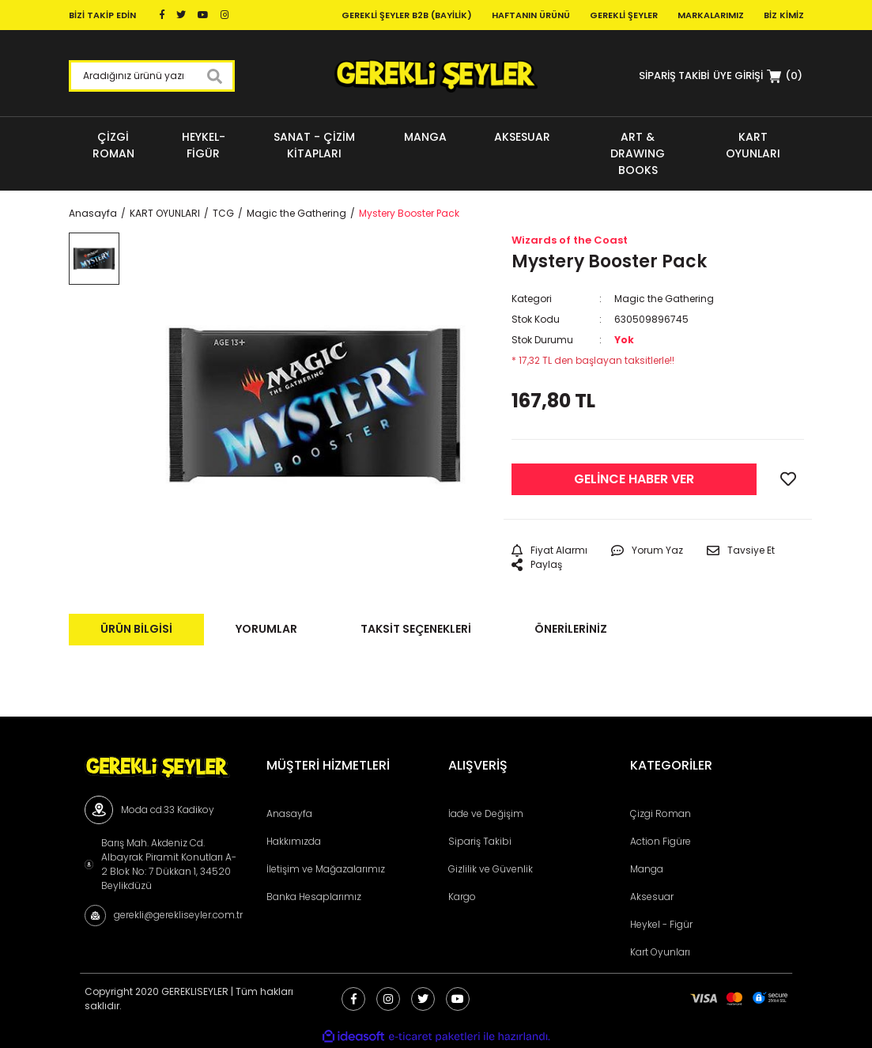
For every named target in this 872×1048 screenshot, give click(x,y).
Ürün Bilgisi (136, 629)
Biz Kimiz (784, 15)
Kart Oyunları (660, 952)
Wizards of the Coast (569, 240)
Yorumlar (266, 629)
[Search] (152, 76)
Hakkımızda (293, 841)
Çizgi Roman (660, 813)
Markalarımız (711, 15)
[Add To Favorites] (788, 479)
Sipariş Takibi (479, 841)
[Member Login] (738, 75)
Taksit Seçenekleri (416, 629)
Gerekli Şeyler (624, 15)
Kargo (462, 896)
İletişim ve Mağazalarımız (325, 869)
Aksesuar (652, 896)
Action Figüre (660, 841)
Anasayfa (289, 813)
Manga (646, 869)
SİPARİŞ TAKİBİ (674, 75)
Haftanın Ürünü (531, 15)
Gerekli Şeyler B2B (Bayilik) (407, 15)
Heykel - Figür (661, 924)
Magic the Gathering (664, 298)
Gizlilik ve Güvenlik (490, 869)
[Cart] (785, 76)
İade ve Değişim (485, 813)
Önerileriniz (570, 629)
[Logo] (436, 76)
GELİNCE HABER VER (634, 479)
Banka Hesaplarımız (313, 896)
